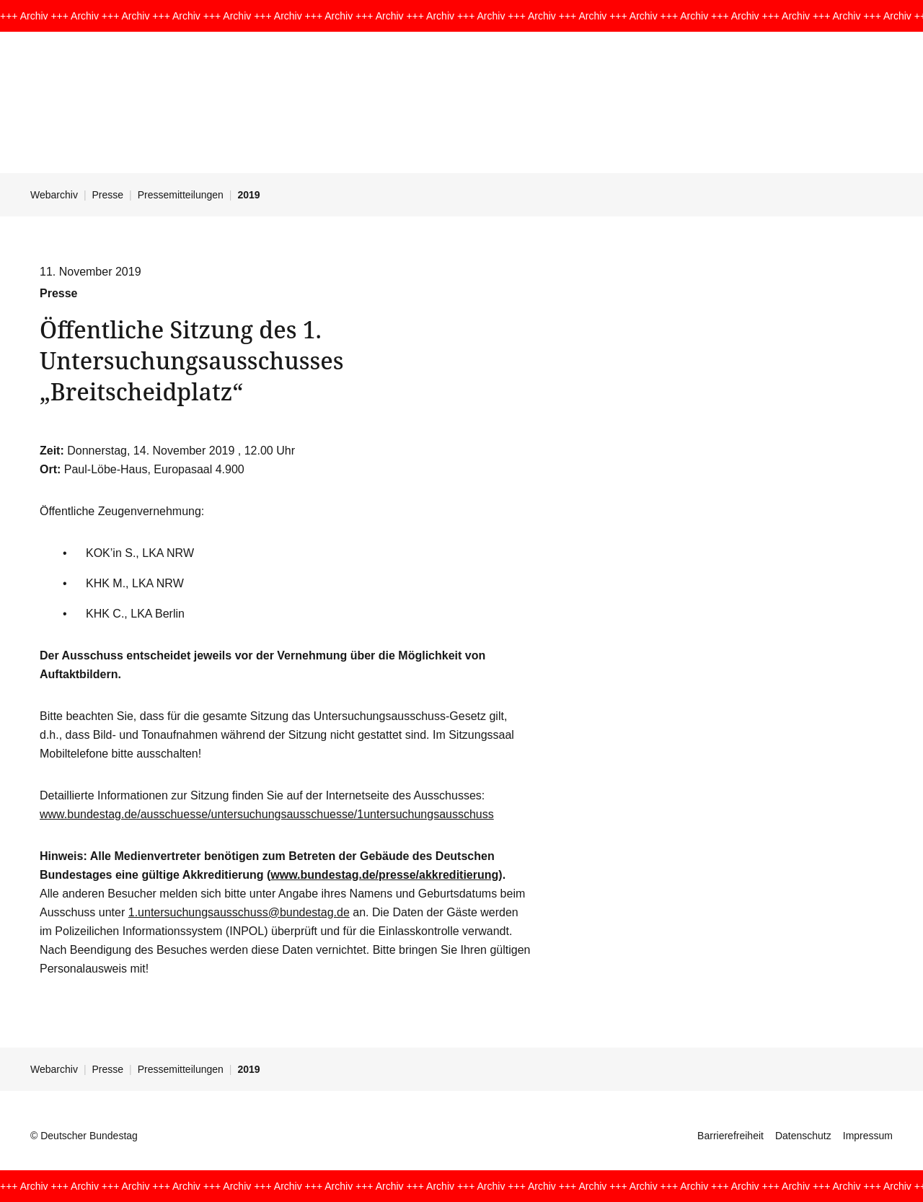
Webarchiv (54, 195)
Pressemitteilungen (181, 195)
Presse (108, 195)
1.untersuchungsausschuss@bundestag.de (239, 912)
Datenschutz (803, 1135)
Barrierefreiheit (730, 1135)
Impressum (868, 1135)
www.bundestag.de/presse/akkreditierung (384, 875)
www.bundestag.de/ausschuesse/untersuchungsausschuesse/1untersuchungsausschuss (267, 814)
